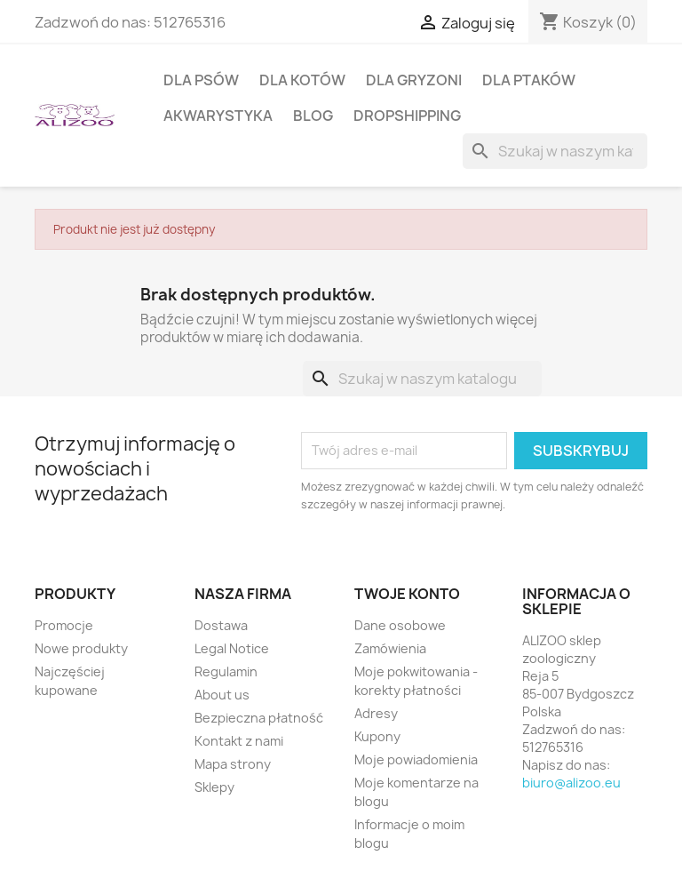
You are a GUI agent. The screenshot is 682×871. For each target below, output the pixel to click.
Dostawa (221, 625)
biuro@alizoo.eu (571, 782)
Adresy (376, 713)
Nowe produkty (81, 648)
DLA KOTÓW (302, 80)
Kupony (377, 736)
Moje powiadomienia (416, 759)
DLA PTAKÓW (528, 80)
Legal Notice (231, 648)
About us (222, 694)
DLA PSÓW (201, 80)
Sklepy (214, 787)
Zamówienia (390, 648)
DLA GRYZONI (414, 80)
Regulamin (226, 671)
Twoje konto (407, 593)
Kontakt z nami (238, 740)
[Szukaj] (555, 151)
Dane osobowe (400, 625)
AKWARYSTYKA (218, 115)
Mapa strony (232, 763)
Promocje (64, 625)
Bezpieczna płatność (258, 717)
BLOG (313, 115)
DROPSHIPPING (407, 115)
